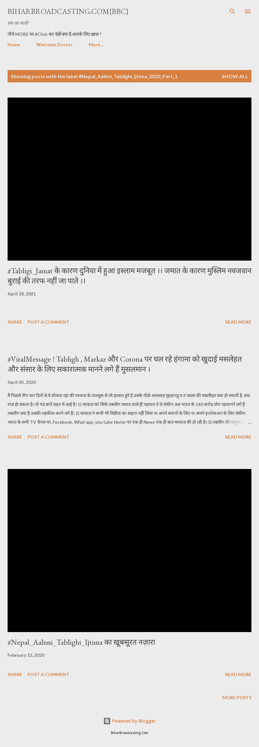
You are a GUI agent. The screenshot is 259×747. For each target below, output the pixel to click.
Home (14, 44)
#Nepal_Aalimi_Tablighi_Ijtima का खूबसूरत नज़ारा (81, 642)
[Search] (232, 11)
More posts (236, 697)
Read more (238, 322)
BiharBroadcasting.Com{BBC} (68, 11)
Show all (235, 76)
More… (96, 44)
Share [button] (15, 322)
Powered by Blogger (129, 721)
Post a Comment (48, 322)
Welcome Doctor (54, 44)
